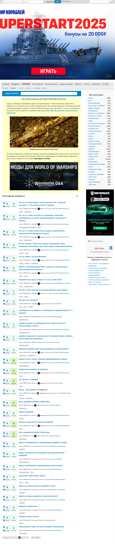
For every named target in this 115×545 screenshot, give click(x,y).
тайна (21, 263)
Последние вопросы (97, 241)
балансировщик (24, 366)
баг (20, 306)
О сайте (105, 84)
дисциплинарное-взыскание (28, 227)
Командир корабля (95, 144)
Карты (90, 136)
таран (21, 253)
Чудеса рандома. (26, 412)
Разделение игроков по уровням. (33, 369)
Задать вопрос (66, 84)
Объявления (92, 162)
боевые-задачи (24, 345)
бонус (21, 482)
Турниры (91, 179)
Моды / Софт (93, 154)
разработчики (28, 286)
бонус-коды (29, 398)
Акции (90, 98)
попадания (28, 211)
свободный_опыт (24, 332)
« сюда (5, 537)
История (91, 134)
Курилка (91, 149)
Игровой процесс (94, 126)
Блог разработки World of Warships (34, 402)
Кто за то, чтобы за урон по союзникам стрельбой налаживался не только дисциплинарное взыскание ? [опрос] (43, 218)
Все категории (96, 95)
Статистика (92, 177)
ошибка (30, 306)
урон (21, 211)
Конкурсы (91, 146)
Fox (32, 446)
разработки (31, 355)
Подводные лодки (94, 169)
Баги (90, 100)
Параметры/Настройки (96, 164)
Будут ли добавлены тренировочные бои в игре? (41, 465)
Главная (5, 84)
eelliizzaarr (34, 329)
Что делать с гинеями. (28, 379)
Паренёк (33, 393)
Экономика (92, 184)
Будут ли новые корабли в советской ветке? (38, 496)
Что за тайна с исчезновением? (32, 257)
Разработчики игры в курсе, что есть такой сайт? (40, 280)
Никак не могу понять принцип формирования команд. (43, 359)
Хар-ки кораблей (94, 182)
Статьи (87, 84)
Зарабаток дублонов (28, 506)
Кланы (90, 139)
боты (25, 276)
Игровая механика (95, 131)
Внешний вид (93, 118)
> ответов (28, 88)
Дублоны (96, 84)
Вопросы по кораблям (96, 113)
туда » (38, 537)
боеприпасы (27, 240)
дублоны (22, 513)
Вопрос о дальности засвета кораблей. (36, 422)
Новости (91, 159)
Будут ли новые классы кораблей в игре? (37, 486)
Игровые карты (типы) (29, 516)
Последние (5, 88)
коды (26, 482)
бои (25, 306)
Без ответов (38, 84)
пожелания (23, 355)
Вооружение (92, 111)
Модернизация (93, 151)
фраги (21, 418)
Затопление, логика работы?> (99, 284)
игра (21, 240)
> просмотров (36, 88)
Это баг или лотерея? (28, 300)
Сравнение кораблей (96, 174)
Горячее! (26, 84)
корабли (22, 449)
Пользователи (51, 84)
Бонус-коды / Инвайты (96, 106)
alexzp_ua (34, 362)
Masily (33, 316)
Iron (32, 405)
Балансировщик (94, 103)
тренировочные (24, 472)
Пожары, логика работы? (97, 277)
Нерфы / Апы (93, 156)
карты (21, 523)
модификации (24, 319)
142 (33, 537)
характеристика (24, 462)
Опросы (78, 84)
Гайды (90, 121)
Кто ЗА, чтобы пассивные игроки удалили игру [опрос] (43, 290)
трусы (26, 296)
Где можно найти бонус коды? (32, 476)
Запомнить (50, 2)
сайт (21, 286)
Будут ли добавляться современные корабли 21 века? (43, 442)
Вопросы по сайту (94, 116)
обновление (23, 533)
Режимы (91, 172)
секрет (27, 263)
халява (22, 398)
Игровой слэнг (93, 128)
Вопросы (15, 84)
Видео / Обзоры (94, 108)
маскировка (34, 263)
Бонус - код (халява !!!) (29, 390)
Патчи (90, 167)
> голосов (20, 88)
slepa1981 (34, 208)
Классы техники (94, 141)
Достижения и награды (96, 123)
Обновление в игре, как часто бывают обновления (41, 527)
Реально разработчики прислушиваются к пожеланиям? (44, 349)
